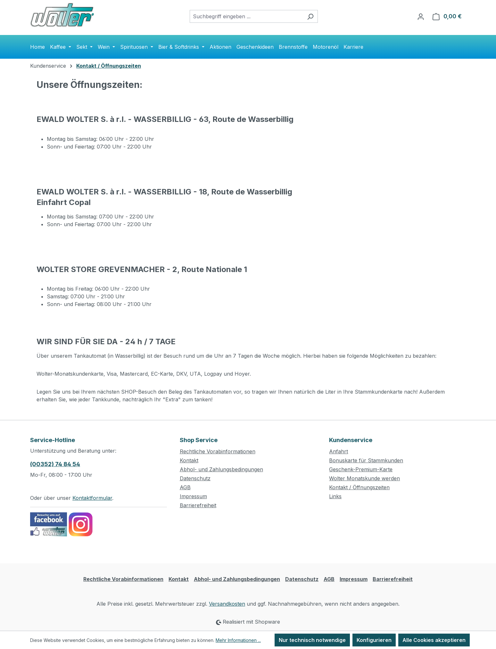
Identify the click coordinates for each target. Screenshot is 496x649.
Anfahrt (338, 451)
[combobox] (246, 16)
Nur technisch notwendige (312, 640)
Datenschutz (195, 478)
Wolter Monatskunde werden (364, 478)
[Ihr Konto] (420, 16)
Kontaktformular (92, 498)
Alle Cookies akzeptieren (434, 640)
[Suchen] (310, 16)
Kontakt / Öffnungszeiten (359, 487)
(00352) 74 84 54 (55, 464)
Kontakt (189, 460)
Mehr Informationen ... (238, 640)
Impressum (193, 496)
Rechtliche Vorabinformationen (217, 451)
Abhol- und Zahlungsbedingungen (221, 469)
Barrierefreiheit (198, 505)
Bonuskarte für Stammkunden (366, 460)
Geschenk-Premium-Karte (361, 469)
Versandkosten (227, 604)
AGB (185, 487)
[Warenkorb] (447, 16)
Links (335, 496)
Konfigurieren (374, 640)
